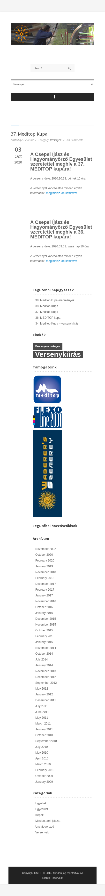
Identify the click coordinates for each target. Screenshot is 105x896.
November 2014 (45, 648)
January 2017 (44, 595)
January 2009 (44, 781)
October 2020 (44, 554)
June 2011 (42, 712)
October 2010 (44, 735)
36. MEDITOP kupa (47, 317)
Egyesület (41, 809)
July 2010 (41, 747)
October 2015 (44, 630)
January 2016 (44, 613)
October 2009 (44, 776)
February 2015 (44, 636)
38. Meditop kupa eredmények (54, 300)
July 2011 (41, 706)
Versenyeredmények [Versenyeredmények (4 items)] (47, 346)
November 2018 (45, 572)
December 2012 (45, 677)
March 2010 (43, 764)
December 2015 (45, 618)
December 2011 (45, 700)
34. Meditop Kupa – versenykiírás (56, 323)
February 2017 (44, 589)
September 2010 (46, 741)
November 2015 (45, 624)
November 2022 (45, 549)
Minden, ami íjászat (47, 821)
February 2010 (44, 770)
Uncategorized (44, 826)
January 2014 (44, 665)
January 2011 (44, 729)
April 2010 (41, 758)
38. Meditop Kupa (46, 306)
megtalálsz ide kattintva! (61, 193)
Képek (39, 815)
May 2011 (41, 717)
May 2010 (41, 752)
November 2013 (45, 671)
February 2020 (44, 560)
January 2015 (44, 642)
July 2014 (41, 659)
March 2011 (43, 723)
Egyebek (41, 803)
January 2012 (44, 694)
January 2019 (44, 566)
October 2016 (44, 607)
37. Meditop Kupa (29, 134)
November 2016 (45, 601)
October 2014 (44, 653)
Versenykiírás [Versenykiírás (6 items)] (58, 354)
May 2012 (41, 688)
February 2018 (44, 578)
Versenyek (55, 140)
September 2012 (46, 682)
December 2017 (45, 584)
